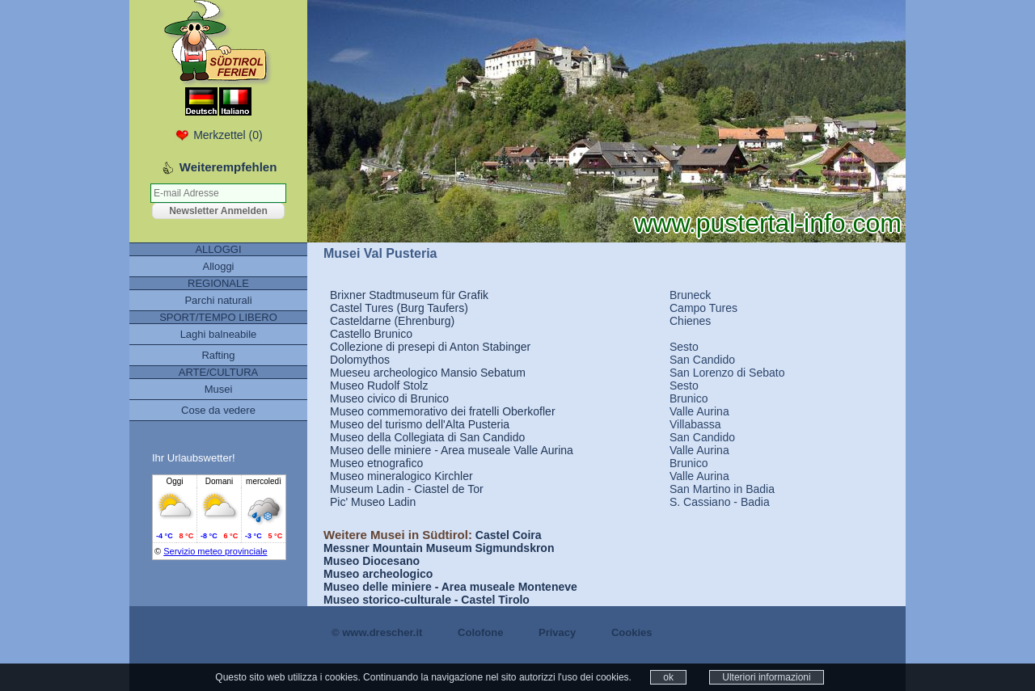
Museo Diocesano (371, 560)
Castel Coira (508, 535)
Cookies (632, 632)
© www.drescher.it (377, 632)
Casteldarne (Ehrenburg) (392, 320)
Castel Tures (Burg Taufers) (399, 307)
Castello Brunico (371, 333)
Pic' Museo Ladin (373, 501)
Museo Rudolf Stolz (379, 385)
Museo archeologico (378, 573)
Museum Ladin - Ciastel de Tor (407, 488)
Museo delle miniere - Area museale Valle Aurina (451, 450)
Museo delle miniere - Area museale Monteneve (450, 586)
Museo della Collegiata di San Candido (427, 437)
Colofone (480, 632)
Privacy (557, 632)
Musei (219, 389)
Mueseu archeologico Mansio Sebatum (428, 372)
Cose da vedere (218, 410)
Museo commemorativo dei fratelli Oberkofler (443, 411)
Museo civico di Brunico (389, 398)
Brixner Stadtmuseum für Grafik (409, 295)
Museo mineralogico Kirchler (401, 476)
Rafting (217, 355)
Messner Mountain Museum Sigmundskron (438, 547)
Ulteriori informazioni (766, 677)
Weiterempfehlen (228, 167)
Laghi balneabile (218, 334)
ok (668, 677)
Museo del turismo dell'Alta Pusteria (419, 424)
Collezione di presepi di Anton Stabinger (430, 346)
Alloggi (218, 266)
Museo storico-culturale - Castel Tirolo (426, 599)
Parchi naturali (217, 300)
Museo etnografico (376, 463)
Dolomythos (360, 359)
